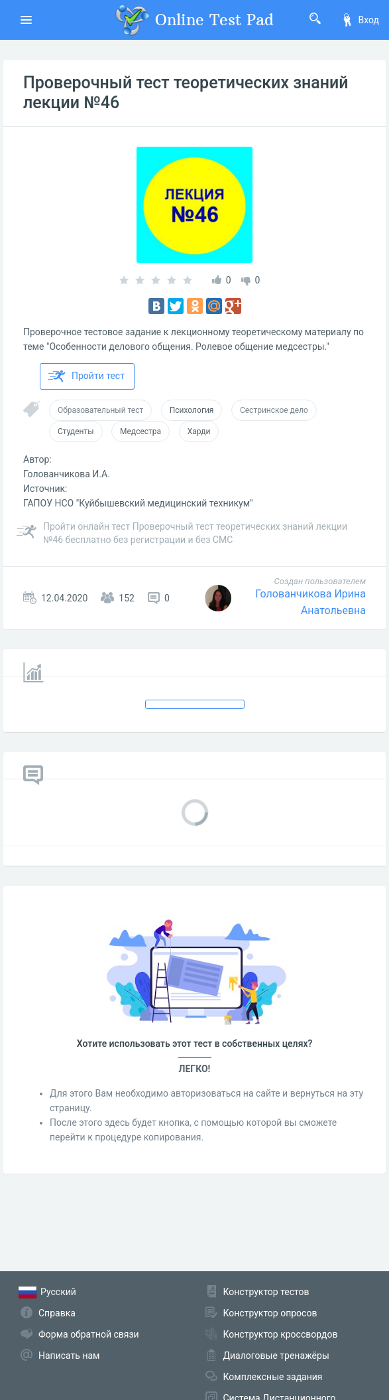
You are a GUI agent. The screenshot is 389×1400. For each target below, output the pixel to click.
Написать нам (68, 1355)
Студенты (76, 431)
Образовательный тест (100, 410)
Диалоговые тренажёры (276, 1355)
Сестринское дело (274, 410)
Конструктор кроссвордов (280, 1334)
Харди (199, 431)
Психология (192, 410)
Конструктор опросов (270, 1313)
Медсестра (140, 431)
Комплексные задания (273, 1376)
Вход (360, 20)
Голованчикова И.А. (66, 474)
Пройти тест (86, 376)
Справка (57, 1313)
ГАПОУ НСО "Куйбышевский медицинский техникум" (138, 503)
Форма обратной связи (88, 1334)
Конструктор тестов (266, 1291)
